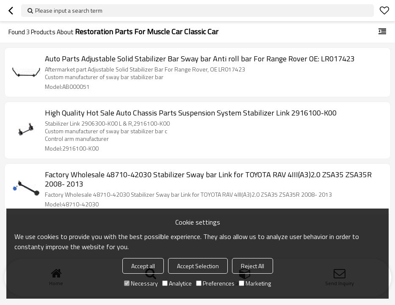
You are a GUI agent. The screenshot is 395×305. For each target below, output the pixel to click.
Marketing (255, 283)
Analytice (177, 283)
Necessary (141, 283)
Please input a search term (68, 10)
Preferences (215, 283)
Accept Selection (198, 265)
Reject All (252, 265)
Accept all (143, 265)
